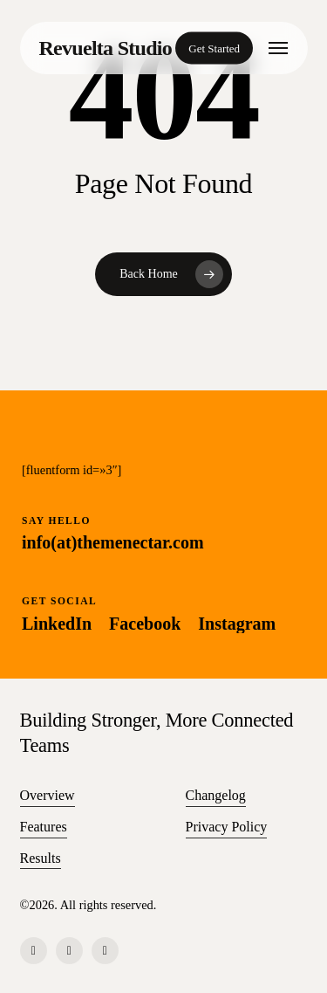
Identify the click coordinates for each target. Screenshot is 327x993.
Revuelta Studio (106, 48)
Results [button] (40, 858)
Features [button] (43, 826)
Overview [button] (47, 795)
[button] (278, 48)
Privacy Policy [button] (227, 826)
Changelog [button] (216, 795)
